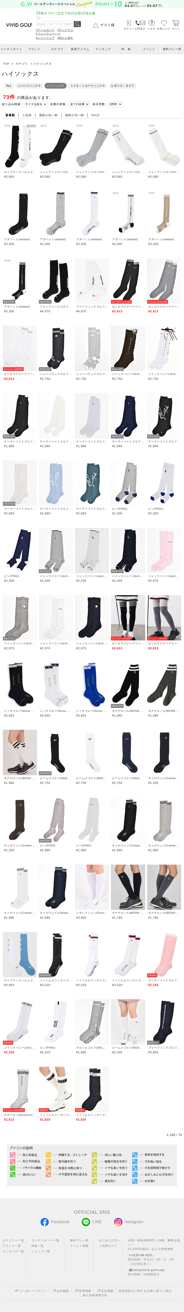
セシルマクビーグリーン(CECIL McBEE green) (128, 306)
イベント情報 (79, 1246)
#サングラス (65, 30)
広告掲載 (105, 1291)
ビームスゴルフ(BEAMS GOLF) (56, 778)
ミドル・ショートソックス (87, 85)
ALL (9, 85)
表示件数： (100, 104)
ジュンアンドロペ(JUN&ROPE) (56, 172)
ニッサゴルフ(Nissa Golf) (20, 710)
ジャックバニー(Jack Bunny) (128, 373)
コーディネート (11, 49)
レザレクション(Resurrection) (92, 912)
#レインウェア (45, 37)
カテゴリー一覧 (13, 1240)
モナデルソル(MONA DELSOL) (128, 710)
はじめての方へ (110, 1240)
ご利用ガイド (108, 1246)
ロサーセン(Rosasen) (18, 1114)
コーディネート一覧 (45, 1240)
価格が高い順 (48, 115)
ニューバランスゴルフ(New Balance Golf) (56, 373)
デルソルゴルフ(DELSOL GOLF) (92, 1047)
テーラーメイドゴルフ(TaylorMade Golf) (20, 441)
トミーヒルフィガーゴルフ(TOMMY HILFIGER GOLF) (56, 980)
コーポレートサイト (30, 1291)
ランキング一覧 (13, 1251)
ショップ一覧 (40, 1251)
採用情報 (82, 1291)
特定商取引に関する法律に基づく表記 (145, 1291)
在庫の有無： (59, 104)
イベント (149, 49)
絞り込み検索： (13, 104)
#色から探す (65, 37)
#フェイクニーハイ (48, 33)
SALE (95, 115)
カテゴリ (57, 49)
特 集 (126, 49)
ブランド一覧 (11, 1246)
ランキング (103, 49)
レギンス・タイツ (122, 85)
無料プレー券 (172, 49)
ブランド (34, 49)
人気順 (27, 115)
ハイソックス (55, 85)
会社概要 (60, 1291)
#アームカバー (45, 30)
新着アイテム (80, 49)
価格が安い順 (74, 115)
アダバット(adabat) (17, 239)
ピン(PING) (119, 508)
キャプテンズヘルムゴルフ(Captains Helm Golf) (20, 172)
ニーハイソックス (29, 85)
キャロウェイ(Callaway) (164, 778)
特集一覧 (37, 1246)
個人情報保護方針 (95, 1295)
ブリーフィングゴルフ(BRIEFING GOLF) (56, 306)
